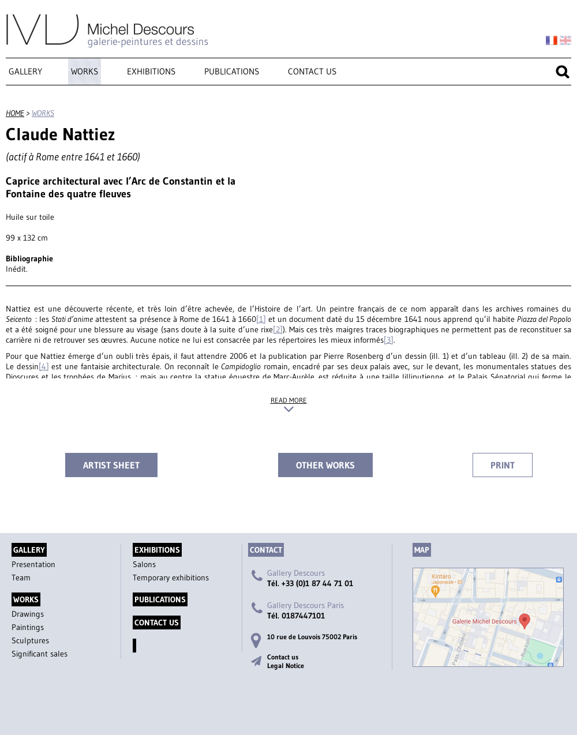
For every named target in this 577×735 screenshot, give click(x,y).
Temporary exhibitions (171, 577)
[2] (278, 329)
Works (84, 71)
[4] (44, 366)
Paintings (28, 627)
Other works (325, 465)
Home (15, 113)
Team (21, 577)
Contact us (312, 71)
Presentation (33, 564)
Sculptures (30, 640)
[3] (389, 340)
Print (502, 465)
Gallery (25, 71)
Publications (231, 71)
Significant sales (40, 653)
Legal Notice (285, 665)
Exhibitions (151, 71)
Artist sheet (111, 465)
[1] (261, 319)
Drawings (28, 614)
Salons (144, 564)
